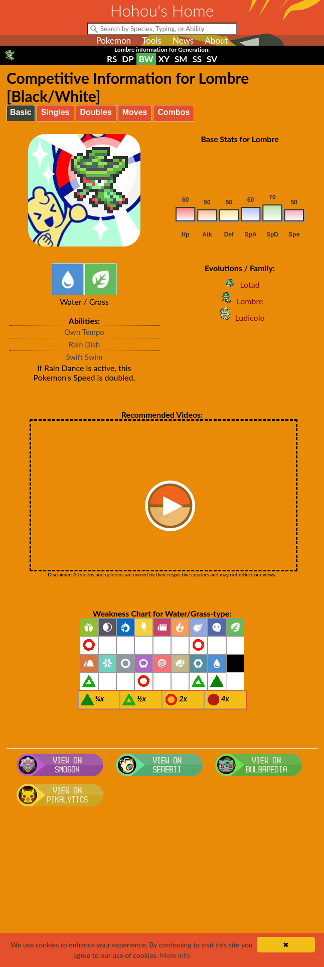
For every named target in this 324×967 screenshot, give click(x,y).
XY (164, 59)
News (183, 40)
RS (112, 59)
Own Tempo (84, 331)
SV (212, 59)
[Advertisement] (162, 890)
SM (181, 59)
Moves (134, 112)
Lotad (239, 284)
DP (127, 59)
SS (197, 59)
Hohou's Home (162, 10)
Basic (21, 112)
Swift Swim (84, 356)
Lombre (240, 301)
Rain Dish (84, 344)
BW (146, 59)
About (216, 40)
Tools (151, 40)
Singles (55, 112)
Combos (173, 112)
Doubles (96, 112)
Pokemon (113, 40)
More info (174, 955)
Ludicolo (240, 317)
